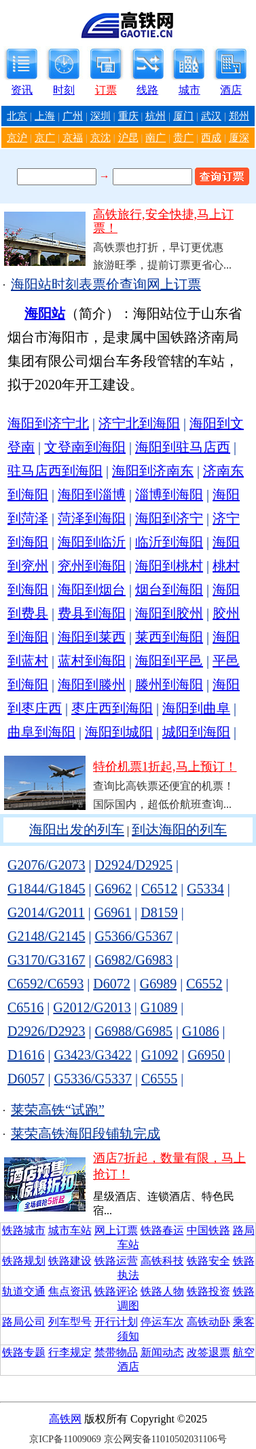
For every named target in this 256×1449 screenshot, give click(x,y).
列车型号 (70, 1322)
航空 (244, 1352)
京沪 (17, 137)
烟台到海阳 (169, 589)
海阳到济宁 (169, 518)
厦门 (183, 116)
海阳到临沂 (92, 542)
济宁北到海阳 (139, 423)
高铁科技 (162, 1261)
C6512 (159, 888)
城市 (189, 90)
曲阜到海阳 (41, 731)
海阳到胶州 (169, 613)
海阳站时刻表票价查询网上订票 (106, 284)
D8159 (159, 912)
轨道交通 (23, 1291)
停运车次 (162, 1322)
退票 (219, 1352)
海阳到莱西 (92, 637)
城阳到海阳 (196, 731)
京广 (45, 137)
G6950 (205, 1054)
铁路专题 (23, 1352)
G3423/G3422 (92, 1054)
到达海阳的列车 (179, 829)
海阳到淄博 (92, 494)
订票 (106, 90)
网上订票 (116, 1230)
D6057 (25, 1078)
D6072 (111, 983)
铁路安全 (208, 1261)
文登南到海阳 (85, 447)
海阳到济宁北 (48, 423)
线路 (147, 90)
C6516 (25, 1007)
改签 (197, 1352)
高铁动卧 (208, 1322)
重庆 (128, 116)
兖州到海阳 (92, 565)
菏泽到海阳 (92, 518)
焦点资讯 (70, 1291)
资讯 (22, 90)
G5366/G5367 (133, 936)
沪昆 (128, 137)
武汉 (211, 116)
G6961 (112, 912)
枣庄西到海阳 (112, 708)
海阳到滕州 (92, 684)
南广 (155, 137)
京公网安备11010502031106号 (165, 1439)
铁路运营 (116, 1261)
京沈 (100, 137)
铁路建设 (70, 1261)
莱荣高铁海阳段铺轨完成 (85, 1133)
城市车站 (70, 1230)
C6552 (204, 983)
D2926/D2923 (46, 1031)
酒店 (231, 90)
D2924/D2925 (133, 864)
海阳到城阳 (119, 731)
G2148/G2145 (46, 936)
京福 (72, 137)
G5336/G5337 (92, 1078)
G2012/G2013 (91, 1007)
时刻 (64, 90)
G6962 (112, 888)
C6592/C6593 (45, 983)
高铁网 (65, 1419)
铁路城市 (23, 1230)
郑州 (239, 116)
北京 (17, 116)
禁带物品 (116, 1352)
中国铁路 (208, 1230)
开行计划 (116, 1322)
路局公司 (23, 1322)
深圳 (100, 116)
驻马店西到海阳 (55, 470)
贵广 (183, 137)
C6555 (159, 1078)
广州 (72, 116)
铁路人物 (162, 1291)
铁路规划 (23, 1261)
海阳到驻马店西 (182, 447)
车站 (128, 1244)
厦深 (239, 137)
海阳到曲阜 (196, 708)
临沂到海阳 (169, 542)
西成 (211, 137)
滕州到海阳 (169, 684)
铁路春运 (162, 1230)
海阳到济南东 (153, 470)
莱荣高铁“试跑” (58, 1109)
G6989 (158, 983)
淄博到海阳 (169, 494)
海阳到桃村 (169, 565)
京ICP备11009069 (64, 1439)
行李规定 (70, 1352)
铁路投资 (208, 1291)
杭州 (155, 116)
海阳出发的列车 (76, 829)
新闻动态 (162, 1352)
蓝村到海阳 (92, 660)
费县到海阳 (92, 613)
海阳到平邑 (169, 660)
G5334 (205, 888)
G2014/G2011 (46, 912)
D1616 (25, 1054)
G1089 (159, 1007)
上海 (45, 116)
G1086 (200, 1031)
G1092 (159, 1054)
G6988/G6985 (133, 1031)
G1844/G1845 (46, 888)
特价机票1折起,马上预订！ (165, 766)
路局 (244, 1230)
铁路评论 (116, 1291)
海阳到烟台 (92, 589)
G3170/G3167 (46, 959)
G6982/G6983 (133, 959)
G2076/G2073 (46, 864)
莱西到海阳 (169, 637)
